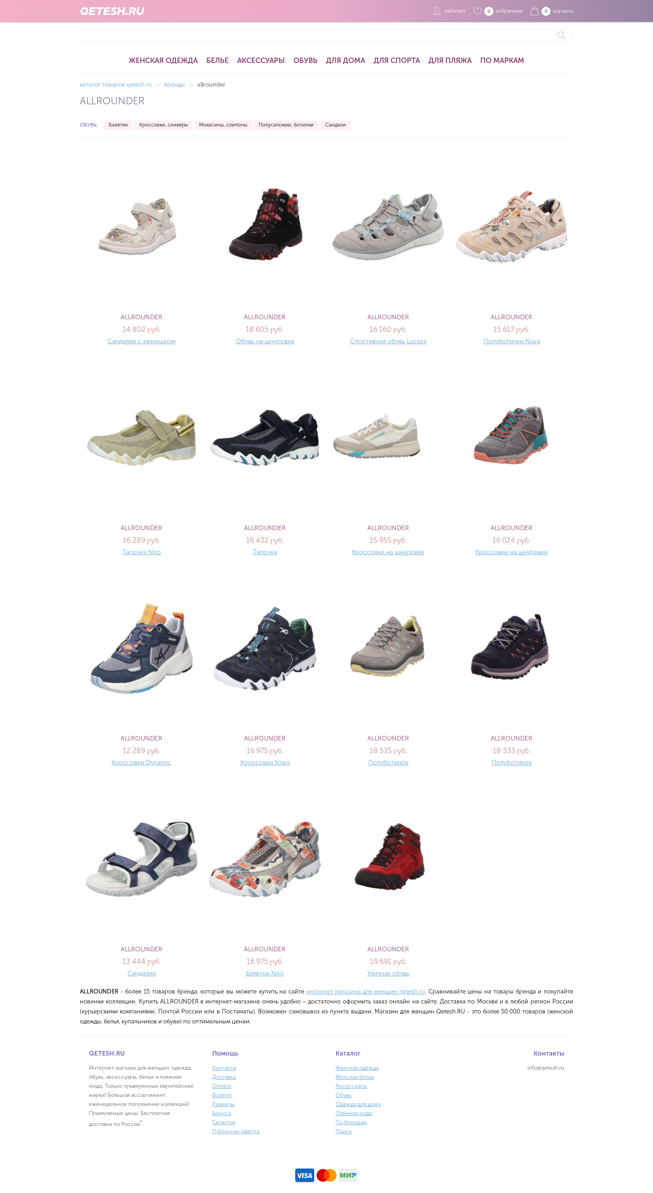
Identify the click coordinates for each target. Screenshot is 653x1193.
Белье (217, 60)
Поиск (344, 1131)
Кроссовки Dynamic (141, 762)
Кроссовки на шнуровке (388, 552)
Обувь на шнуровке (265, 341)
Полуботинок (388, 762)
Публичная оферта (235, 1131)
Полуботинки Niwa (511, 341)
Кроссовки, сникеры (163, 125)
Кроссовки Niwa (265, 762)
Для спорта (397, 60)
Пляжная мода (354, 1113)
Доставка (224, 1077)
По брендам (351, 1122)
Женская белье (355, 1077)
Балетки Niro (265, 973)
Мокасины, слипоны (223, 125)
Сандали (335, 125)
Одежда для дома (358, 1104)
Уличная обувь (388, 973)
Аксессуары (261, 60)
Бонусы (221, 1113)
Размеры (223, 1104)
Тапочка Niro (141, 552)
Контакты (224, 1068)
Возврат (222, 1095)
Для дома (345, 60)
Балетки (118, 125)
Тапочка (265, 552)
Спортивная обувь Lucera (388, 341)
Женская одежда (163, 60)
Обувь (305, 60)
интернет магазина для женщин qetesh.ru (366, 991)
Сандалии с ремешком (141, 341)
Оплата (221, 1086)
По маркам (502, 60)
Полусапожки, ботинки (286, 125)
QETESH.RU (112, 11)
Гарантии (223, 1122)
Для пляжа (450, 60)
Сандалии (141, 973)
